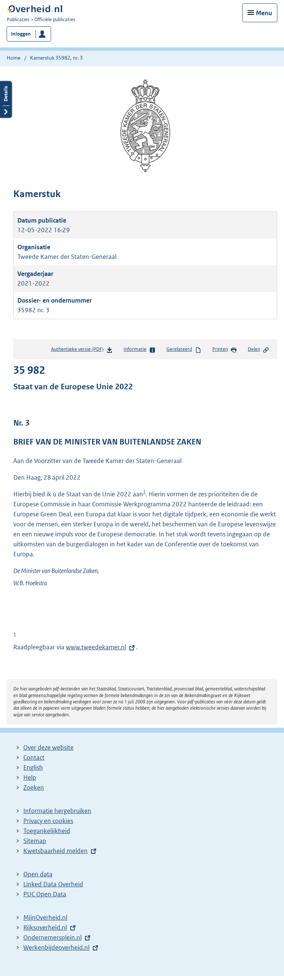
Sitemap (34, 841)
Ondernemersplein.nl (52, 937)
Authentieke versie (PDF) (82, 350)
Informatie (140, 349)
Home (13, 57)
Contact (33, 757)
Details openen (6, 99)
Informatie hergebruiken (57, 811)
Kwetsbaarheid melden (55, 851)
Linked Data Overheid (53, 884)
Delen (258, 349)
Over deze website (48, 747)
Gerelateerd (183, 349)
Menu (264, 13)
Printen (224, 349)
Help (29, 777)
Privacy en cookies (48, 821)
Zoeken (33, 787)
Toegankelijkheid (46, 831)
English (33, 767)
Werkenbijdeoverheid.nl (56, 947)
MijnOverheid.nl (45, 917)
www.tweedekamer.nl (96, 647)
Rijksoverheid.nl (45, 927)
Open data (38, 874)
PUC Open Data (44, 894)
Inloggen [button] (21, 34)
